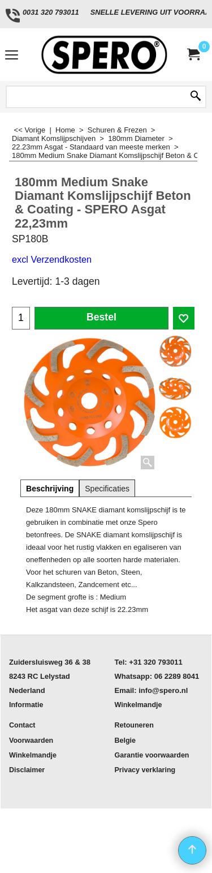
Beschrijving (49, 488)
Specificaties (107, 488)
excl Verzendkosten (52, 259)
